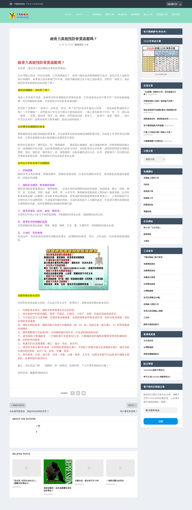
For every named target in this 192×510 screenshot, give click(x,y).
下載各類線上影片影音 (153, 259)
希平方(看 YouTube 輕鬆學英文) (157, 379)
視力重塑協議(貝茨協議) (154, 127)
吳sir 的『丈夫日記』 (152, 229)
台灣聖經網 (148, 293)
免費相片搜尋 (149, 279)
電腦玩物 (147, 213)
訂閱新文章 (162, 16)
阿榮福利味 (148, 207)
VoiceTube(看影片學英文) (154, 372)
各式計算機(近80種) (152, 299)
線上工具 (148, 16)
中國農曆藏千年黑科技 (153, 143)
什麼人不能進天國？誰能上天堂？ (158, 134)
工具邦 (146, 320)
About (80, 16)
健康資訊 (79, 46)
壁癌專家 (147, 236)
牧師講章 (135, 16)
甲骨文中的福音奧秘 (34, 4)
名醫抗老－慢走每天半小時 (87, 483)
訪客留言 (176, 16)
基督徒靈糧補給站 (151, 356)
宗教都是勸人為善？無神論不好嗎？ (159, 103)
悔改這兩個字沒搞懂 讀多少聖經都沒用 (160, 112)
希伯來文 (122, 16)
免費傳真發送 (149, 273)
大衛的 (146, 243)
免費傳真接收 (149, 266)
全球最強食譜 (149, 286)
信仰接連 (96, 16)
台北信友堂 (148, 343)
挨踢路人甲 (148, 200)
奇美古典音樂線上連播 (153, 313)
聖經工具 (109, 16)
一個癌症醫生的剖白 (115, 483)
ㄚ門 (38, 428)
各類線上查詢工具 (151, 180)
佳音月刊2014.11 (39, 374)
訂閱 (161, 423)
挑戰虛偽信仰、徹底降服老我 (156, 121)
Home (67, 16)
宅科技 (146, 186)
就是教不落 (148, 193)
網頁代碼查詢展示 (151, 326)
